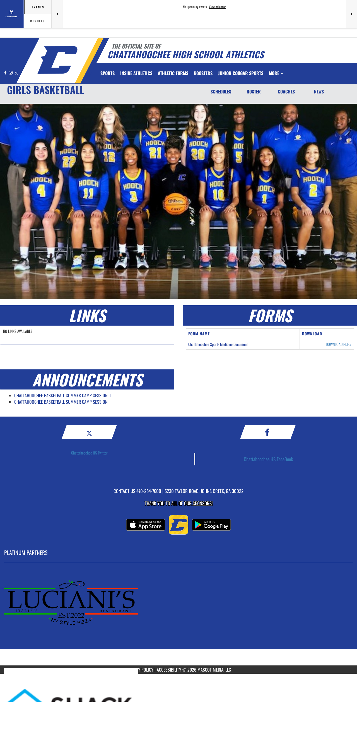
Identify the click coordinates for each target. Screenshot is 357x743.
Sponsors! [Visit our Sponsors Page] (203, 503)
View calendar (217, 6)
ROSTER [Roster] (254, 91)
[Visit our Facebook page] (6, 72)
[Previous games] (57, 14)
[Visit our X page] (16, 72)
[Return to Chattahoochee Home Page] (57, 60)
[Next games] (351, 14)
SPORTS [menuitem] (107, 73)
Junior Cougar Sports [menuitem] (240, 73)
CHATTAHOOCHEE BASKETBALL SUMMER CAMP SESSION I (62, 401)
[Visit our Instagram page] (11, 72)
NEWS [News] (319, 91)
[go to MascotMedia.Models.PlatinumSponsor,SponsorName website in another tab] (178, 618)
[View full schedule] (12, 14)
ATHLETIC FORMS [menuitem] (173, 73)
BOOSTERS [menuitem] (203, 73)
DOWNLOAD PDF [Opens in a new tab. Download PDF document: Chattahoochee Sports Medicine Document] (338, 344)
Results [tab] (37, 21)
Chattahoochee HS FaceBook (268, 459)
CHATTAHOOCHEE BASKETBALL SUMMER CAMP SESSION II (62, 395)
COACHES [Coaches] (286, 91)
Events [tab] (38, 7)
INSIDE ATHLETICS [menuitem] (136, 73)
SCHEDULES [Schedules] (221, 91)
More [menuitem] (276, 73)
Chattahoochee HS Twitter (89, 453)
